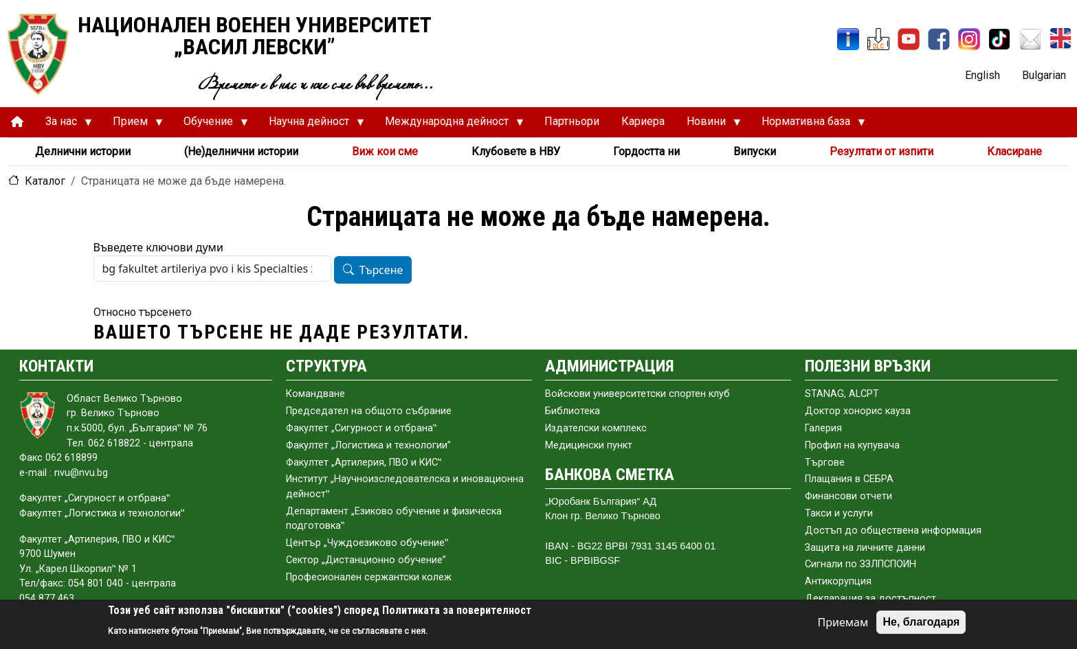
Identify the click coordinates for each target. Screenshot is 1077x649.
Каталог (45, 180)
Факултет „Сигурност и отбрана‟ (361, 428)
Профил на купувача (852, 445)
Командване (315, 394)
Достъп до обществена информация (893, 530)
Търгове (825, 462)
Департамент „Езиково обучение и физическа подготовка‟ (394, 518)
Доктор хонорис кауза (858, 411)
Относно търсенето (142, 312)
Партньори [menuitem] (571, 121)
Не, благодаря (920, 622)
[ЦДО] (878, 39)
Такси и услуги (839, 513)
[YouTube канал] (908, 39)
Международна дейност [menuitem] (449, 125)
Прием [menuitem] (132, 125)
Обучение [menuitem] (210, 125)
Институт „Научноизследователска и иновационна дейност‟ (405, 486)
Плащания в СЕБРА (849, 479)
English (982, 75)
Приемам (843, 622)
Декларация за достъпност (870, 598)
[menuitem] (17, 122)
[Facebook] (939, 39)
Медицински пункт (588, 445)
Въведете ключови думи (158, 247)
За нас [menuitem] (63, 125)
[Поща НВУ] (1030, 39)
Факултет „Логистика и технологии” (368, 445)
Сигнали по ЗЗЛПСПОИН (860, 564)
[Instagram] (969, 39)
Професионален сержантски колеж (369, 577)
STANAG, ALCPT (842, 394)
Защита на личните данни (865, 548)
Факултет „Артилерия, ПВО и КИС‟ (363, 462)
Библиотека (572, 411)
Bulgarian (1044, 75)
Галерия (823, 428)
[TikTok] (999, 39)
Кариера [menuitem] (643, 121)
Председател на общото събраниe (369, 411)
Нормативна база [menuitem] (808, 125)
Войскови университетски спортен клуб (637, 394)
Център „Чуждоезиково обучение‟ (367, 543)
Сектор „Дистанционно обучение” (366, 560)
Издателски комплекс (596, 428)
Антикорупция (838, 581)
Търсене (381, 270)
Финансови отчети (848, 496)
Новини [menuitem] (708, 125)
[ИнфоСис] (848, 39)
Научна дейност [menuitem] (311, 125)
